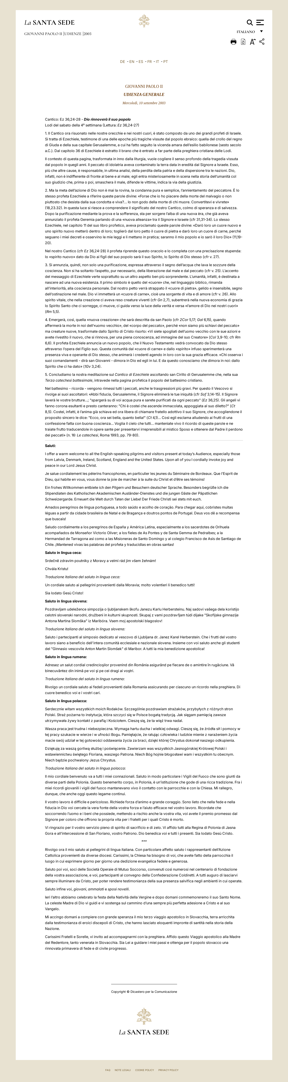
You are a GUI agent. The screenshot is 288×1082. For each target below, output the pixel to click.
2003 (87, 33)
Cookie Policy (144, 1070)
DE (122, 61)
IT (157, 61)
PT (165, 61)
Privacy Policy (168, 1070)
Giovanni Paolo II (43, 33)
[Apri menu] (259, 22)
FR (149, 61)
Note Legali (123, 1070)
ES (141, 61)
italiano (246, 33)
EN (131, 61)
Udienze (73, 33)
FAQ (107, 1070)
